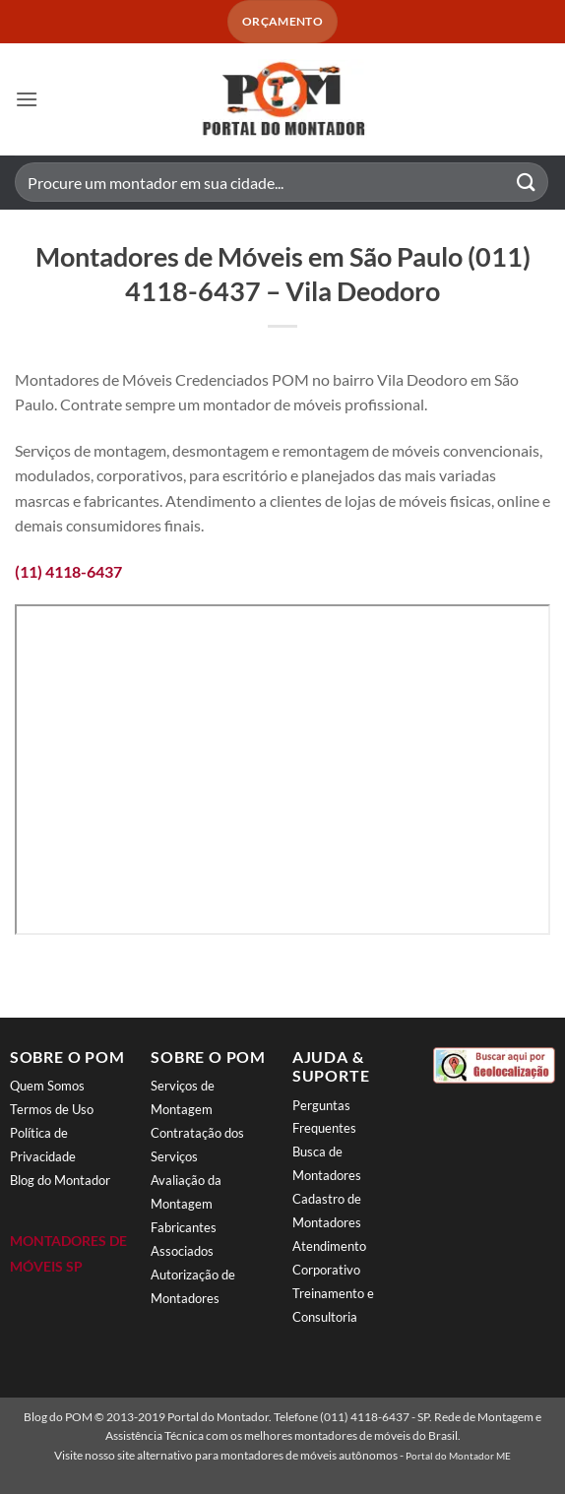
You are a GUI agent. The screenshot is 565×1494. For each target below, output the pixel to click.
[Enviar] (526, 182)
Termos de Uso (52, 1109)
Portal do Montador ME (458, 1456)
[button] (26, 99)
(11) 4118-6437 (68, 571)
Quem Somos (47, 1085)
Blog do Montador (60, 1180)
